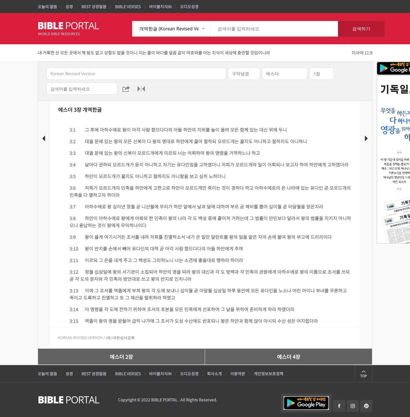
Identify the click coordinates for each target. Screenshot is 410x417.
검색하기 (361, 29)
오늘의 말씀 (47, 6)
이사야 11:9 (362, 53)
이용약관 (237, 373)
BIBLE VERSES (128, 6)
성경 (69, 6)
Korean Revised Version (80, 337)
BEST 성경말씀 (93, 6)
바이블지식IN (160, 6)
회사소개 (214, 373)
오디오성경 (189, 6)
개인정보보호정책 (268, 373)
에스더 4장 (288, 356)
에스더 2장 (121, 356)
